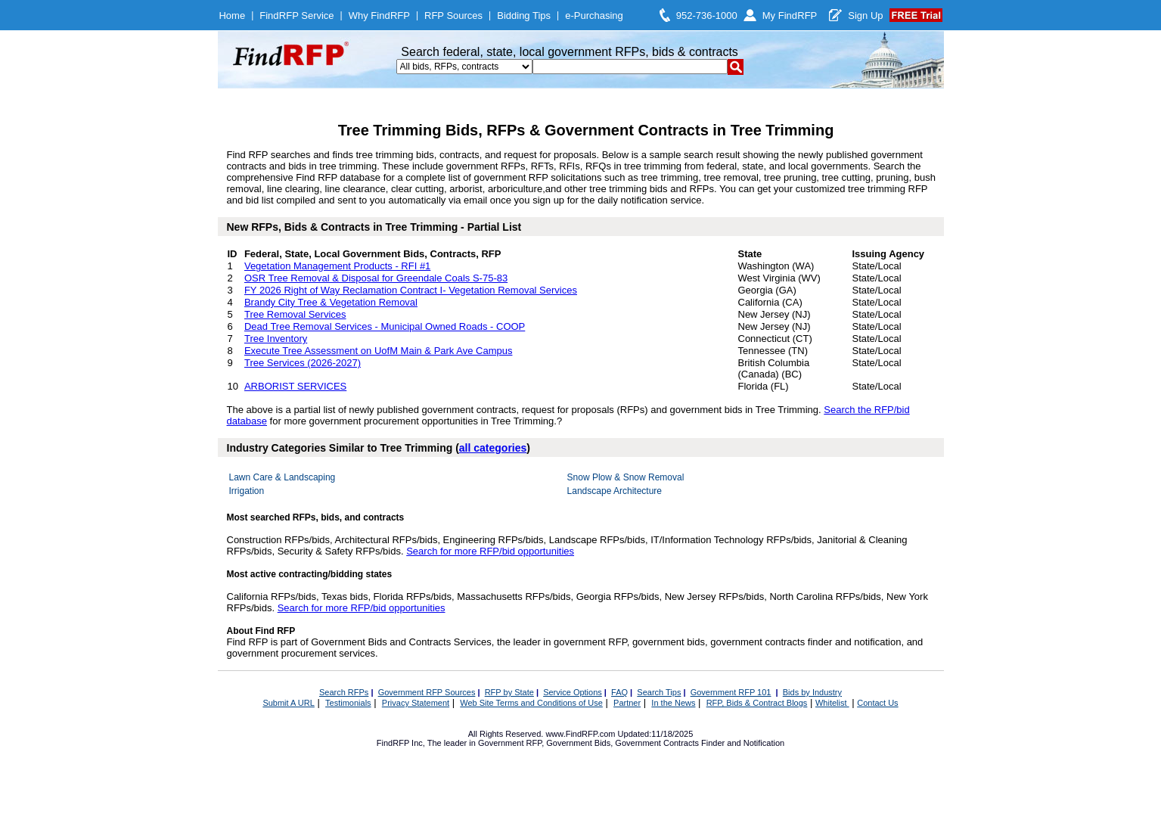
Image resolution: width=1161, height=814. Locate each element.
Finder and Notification (742, 742)
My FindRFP (790, 15)
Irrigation (247, 491)
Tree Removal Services (295, 314)
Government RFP (510, 742)
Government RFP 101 (731, 692)
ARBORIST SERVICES (295, 386)
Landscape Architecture (614, 491)
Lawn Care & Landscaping (282, 477)
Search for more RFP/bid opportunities (490, 551)
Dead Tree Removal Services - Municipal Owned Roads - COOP (384, 326)
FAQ (619, 692)
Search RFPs (343, 692)
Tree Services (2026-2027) (302, 362)
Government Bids (578, 742)
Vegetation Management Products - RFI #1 (337, 266)
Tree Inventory (275, 338)
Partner (627, 702)
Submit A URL (288, 702)
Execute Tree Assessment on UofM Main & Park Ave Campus (378, 350)
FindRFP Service (296, 15)
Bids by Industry (812, 692)
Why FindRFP (379, 15)
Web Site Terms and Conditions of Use (531, 702)
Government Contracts (657, 742)
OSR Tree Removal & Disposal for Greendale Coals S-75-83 (376, 278)
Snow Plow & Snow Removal (625, 477)
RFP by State (509, 692)
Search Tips (659, 692)
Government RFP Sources (427, 692)
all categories (493, 448)
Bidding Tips (524, 15)
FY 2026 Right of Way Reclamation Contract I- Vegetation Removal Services (410, 290)
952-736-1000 (706, 15)
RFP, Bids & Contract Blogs (757, 702)
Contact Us (877, 702)
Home (232, 15)
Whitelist (832, 702)
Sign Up (865, 15)
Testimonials (348, 702)
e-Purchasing (594, 15)
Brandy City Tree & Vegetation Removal (331, 302)
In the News (673, 702)
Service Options (572, 692)
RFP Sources (453, 15)
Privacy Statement (415, 702)
